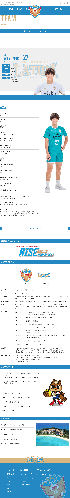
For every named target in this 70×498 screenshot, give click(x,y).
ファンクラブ (26, 474)
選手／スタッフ (28, 31)
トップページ (12, 470)
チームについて (41, 31)
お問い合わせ (41, 474)
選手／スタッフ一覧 (35, 228)
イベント (9, 481)
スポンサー (25, 485)
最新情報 (10, 474)
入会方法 (23, 481)
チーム (8, 478)
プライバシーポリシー (45, 470)
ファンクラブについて (27, 478)
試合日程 (24, 470)
